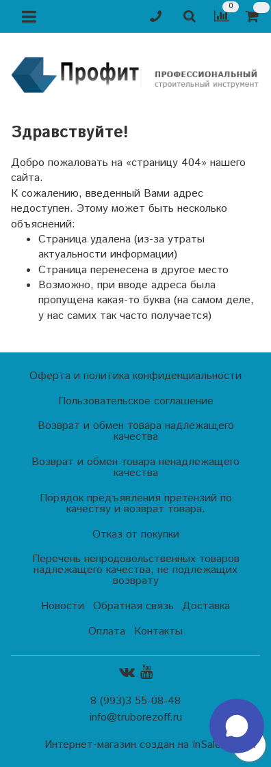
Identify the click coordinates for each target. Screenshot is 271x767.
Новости (62, 606)
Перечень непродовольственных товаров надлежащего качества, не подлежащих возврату (136, 570)
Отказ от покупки (135, 534)
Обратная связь (133, 606)
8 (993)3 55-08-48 (135, 701)
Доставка (206, 606)
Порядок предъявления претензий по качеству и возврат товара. (136, 503)
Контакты (158, 631)
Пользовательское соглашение (136, 401)
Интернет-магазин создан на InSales (135, 745)
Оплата (106, 631)
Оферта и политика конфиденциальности (135, 376)
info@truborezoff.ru (136, 717)
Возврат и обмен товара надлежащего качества (136, 431)
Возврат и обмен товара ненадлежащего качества (135, 467)
